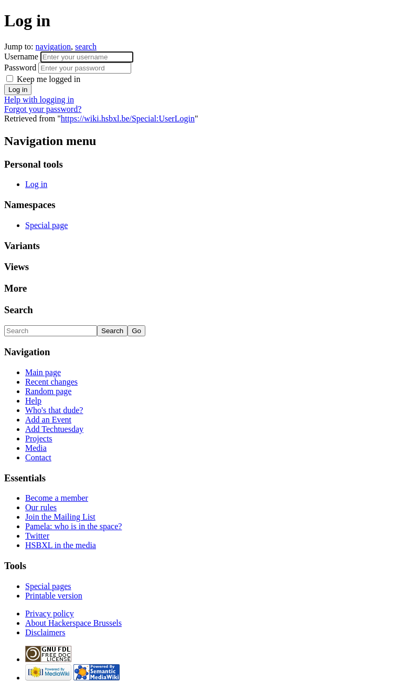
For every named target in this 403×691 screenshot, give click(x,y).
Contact (38, 457)
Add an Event (48, 419)
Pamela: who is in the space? (73, 526)
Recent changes (51, 381)
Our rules (41, 507)
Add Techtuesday (54, 429)
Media (36, 448)
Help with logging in (39, 99)
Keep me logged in (47, 79)
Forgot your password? (42, 109)
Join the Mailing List (60, 516)
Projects (38, 438)
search (86, 46)
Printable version (53, 595)
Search (18, 309)
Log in (36, 184)
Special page (46, 225)
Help (33, 400)
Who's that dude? (54, 410)
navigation (53, 46)
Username (22, 56)
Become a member (56, 497)
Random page (48, 391)
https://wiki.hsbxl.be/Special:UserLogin (128, 118)
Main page (43, 372)
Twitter (37, 535)
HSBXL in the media (60, 545)
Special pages (48, 586)
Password (21, 67)
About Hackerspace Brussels (73, 622)
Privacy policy (49, 613)
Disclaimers (45, 632)
